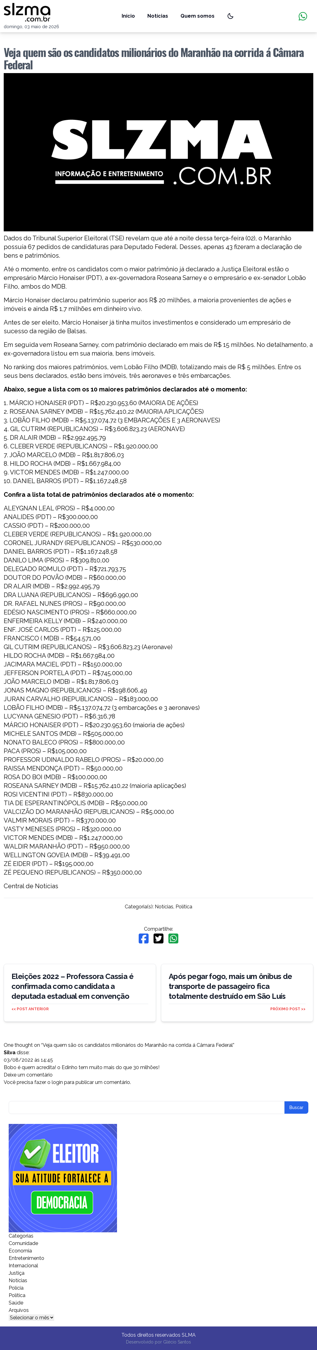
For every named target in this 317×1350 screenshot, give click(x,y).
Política (184, 907)
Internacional (23, 1266)
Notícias (157, 16)
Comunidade (23, 1243)
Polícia (16, 1288)
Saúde (16, 1303)
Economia (20, 1251)
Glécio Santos (177, 1341)
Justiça (16, 1273)
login (57, 1082)
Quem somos (197, 16)
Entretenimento (26, 1258)
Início (128, 16)
